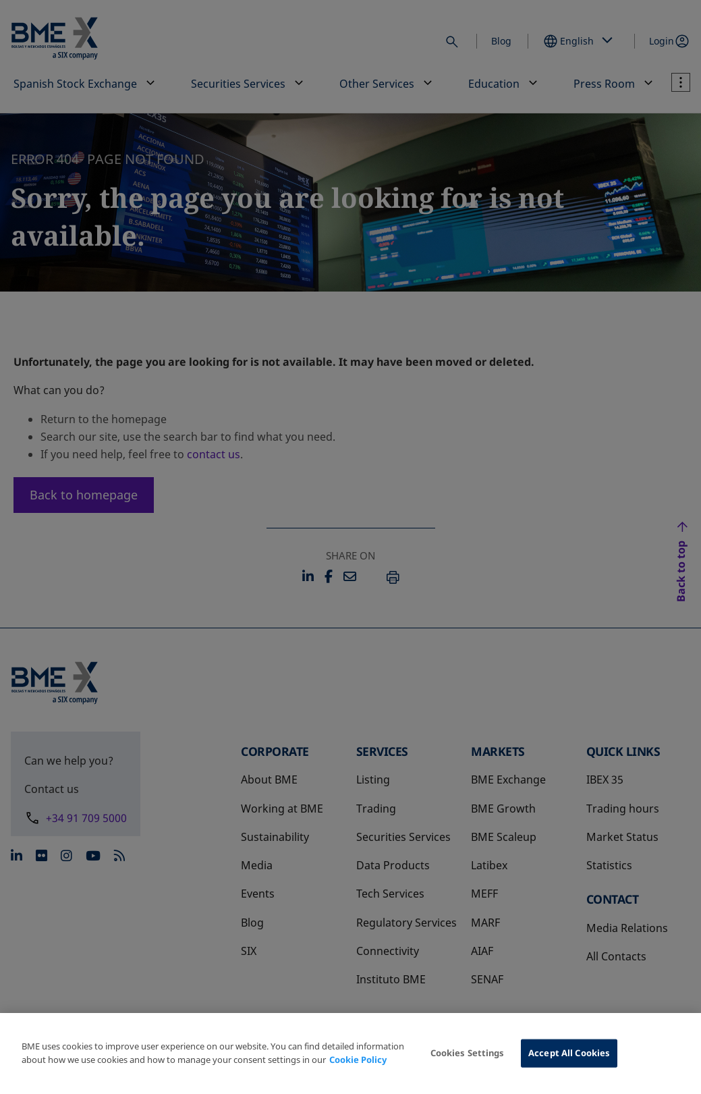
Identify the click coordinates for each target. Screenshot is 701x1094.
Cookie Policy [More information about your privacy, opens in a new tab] (358, 1060)
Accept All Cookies (569, 1053)
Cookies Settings (467, 1053)
